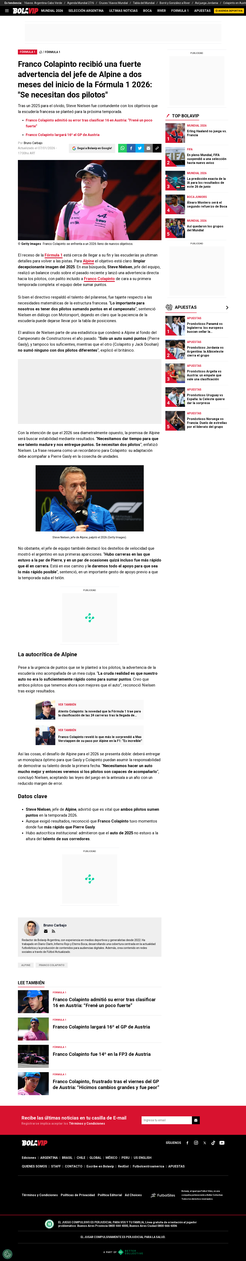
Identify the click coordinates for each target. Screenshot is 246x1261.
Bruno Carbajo (33, 143)
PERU (126, 1158)
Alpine (88, 261)
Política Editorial (110, 1195)
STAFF (56, 1166)
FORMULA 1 (180, 11)
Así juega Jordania (206, 3)
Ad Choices (133, 1195)
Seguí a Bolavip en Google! (94, 148)
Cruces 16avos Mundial (113, 3)
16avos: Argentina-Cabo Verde (43, 3)
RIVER (161, 11)
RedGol (123, 1166)
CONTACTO (73, 1166)
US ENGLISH (142, 1158)
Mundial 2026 (52, 11)
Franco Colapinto (99, 278)
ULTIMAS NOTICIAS (123, 11)
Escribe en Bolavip (100, 1166)
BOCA (147, 11)
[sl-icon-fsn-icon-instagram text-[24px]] (196, 1143)
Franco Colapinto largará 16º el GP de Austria (63, 135)
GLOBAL (95, 1158)
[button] (131, 148)
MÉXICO (111, 1158)
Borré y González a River (175, 3)
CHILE (81, 1158)
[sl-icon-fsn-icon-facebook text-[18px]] (187, 1143)
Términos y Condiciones (87, 1123)
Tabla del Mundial (144, 3)
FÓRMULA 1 (52, 52)
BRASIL (67, 1158)
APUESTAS (202, 11)
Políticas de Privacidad (78, 1195)
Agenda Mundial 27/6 (80, 3)
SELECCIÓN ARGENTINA (86, 11)
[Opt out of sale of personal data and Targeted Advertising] (7, 1254)
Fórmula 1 (54, 255)
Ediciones (29, 1158)
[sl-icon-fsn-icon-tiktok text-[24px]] (213, 1143)
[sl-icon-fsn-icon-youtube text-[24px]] (222, 1143)
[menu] (7, 10)
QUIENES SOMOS (34, 1166)
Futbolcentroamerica (148, 1166)
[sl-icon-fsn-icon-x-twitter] (204, 1143)
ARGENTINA (49, 1158)
